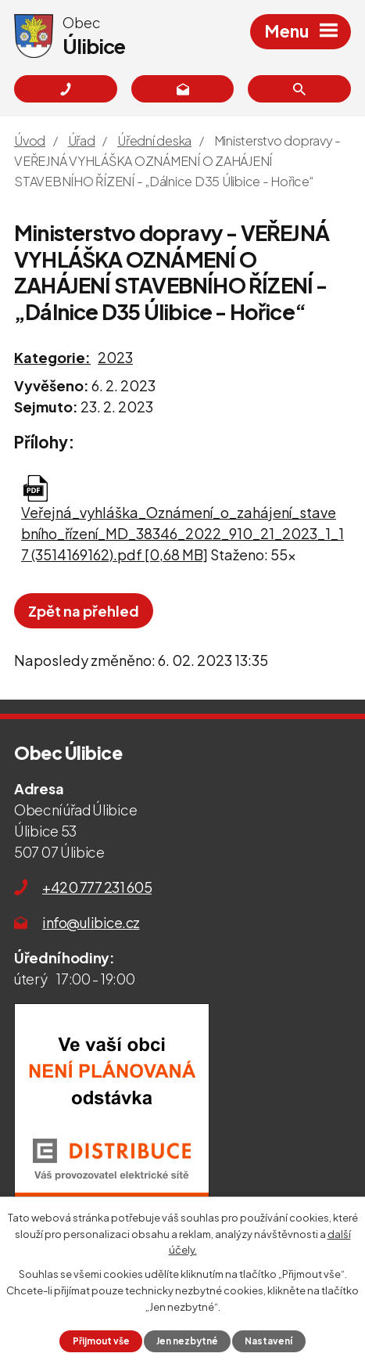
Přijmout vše (101, 1341)
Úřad (81, 140)
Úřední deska (154, 140)
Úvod (29, 140)
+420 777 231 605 (97, 887)
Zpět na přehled (83, 611)
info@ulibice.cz (91, 922)
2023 (115, 357)
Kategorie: (52, 357)
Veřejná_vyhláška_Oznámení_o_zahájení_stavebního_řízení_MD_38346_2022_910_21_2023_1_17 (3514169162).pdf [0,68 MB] (182, 533)
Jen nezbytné (187, 1341)
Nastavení (268, 1341)
